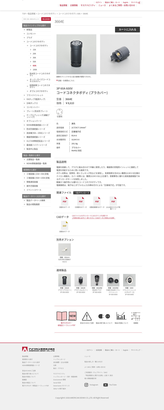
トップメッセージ (59, 359)
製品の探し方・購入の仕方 (93, 362)
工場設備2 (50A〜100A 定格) (38, 177)
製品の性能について (121, 323)
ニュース (102, 6)
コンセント (31, 33)
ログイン (99, 2)
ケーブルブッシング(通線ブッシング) (38, 116)
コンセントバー (33, 107)
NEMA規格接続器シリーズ (37, 125)
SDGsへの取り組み (59, 389)
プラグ (29, 37)
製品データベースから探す (31, 362)
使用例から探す (27, 359)
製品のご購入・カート (112, 2)
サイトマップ (135, 2)
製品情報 (65, 6)
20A (34, 53)
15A (34, 49)
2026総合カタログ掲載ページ (113, 208)
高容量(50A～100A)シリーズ (38, 133)
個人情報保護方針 (90, 378)
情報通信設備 (32, 181)
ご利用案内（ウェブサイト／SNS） (96, 372)
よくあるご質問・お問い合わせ (122, 6)
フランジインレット (35, 95)
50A (34, 61)
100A (35, 69)
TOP (24, 13)
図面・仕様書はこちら (66, 80)
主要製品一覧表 (33, 159)
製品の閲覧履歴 (33, 204)
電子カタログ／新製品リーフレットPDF (66, 324)
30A (34, 57)
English (125, 2)
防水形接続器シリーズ (36, 129)
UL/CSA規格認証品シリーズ (38, 141)
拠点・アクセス (58, 368)
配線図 (136, 323)
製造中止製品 (32, 149)
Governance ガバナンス (61, 386)
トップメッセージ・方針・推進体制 (65, 377)
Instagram (94, 384)
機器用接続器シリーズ (36, 137)
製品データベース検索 (36, 200)
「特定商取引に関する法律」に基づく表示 (98, 375)
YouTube (113, 384)
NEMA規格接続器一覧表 (37, 163)
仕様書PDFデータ (81, 207)
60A (34, 65)
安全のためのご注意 (87, 323)
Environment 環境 (59, 380)
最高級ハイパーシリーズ (37, 145)
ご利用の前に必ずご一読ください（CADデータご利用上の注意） (93, 218)
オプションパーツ (34, 121)
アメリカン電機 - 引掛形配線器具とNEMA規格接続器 (38, 6)
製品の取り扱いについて (104, 323)
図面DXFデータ (64, 231)
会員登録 (99, 350)
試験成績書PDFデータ (97, 207)
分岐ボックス (32, 103)
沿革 (54, 365)
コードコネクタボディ (47, 13)
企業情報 (75, 6)
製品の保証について (29, 383)
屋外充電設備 (32, 185)
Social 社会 (57, 383)
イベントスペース (34, 189)
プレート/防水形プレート (37, 111)
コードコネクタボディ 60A (69, 13)
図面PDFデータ (64, 207)
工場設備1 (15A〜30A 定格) (38, 173)
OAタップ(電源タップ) (36, 99)
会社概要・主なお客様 (60, 362)
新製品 (29, 29)
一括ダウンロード (81, 192)
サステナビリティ (88, 6)
